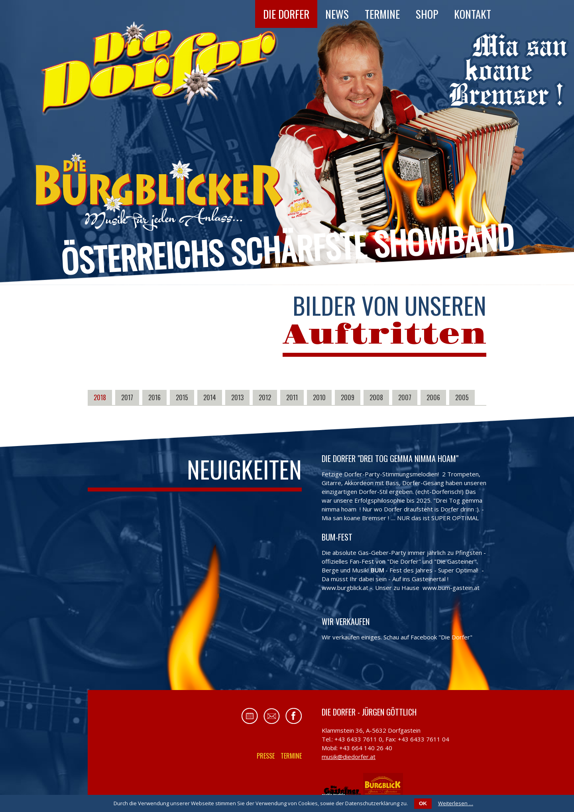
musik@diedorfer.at (348, 757)
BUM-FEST (337, 537)
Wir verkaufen (346, 621)
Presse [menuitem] (266, 756)
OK (423, 803)
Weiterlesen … (455, 803)
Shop (427, 14)
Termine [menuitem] (291, 756)
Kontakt (472, 14)
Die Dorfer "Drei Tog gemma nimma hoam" (390, 458)
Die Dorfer (286, 14)
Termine (382, 14)
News (337, 14)
